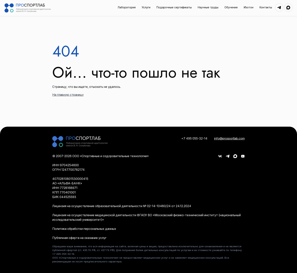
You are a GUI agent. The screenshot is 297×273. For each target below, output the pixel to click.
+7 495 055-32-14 (194, 138)
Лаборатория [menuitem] (127, 7)
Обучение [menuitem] (231, 7)
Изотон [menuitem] (248, 7)
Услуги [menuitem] (146, 7)
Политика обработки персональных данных (84, 229)
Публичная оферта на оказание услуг (79, 238)
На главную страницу (68, 95)
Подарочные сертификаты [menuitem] (174, 7)
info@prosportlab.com (229, 138)
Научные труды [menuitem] (208, 7)
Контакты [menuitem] (265, 7)
